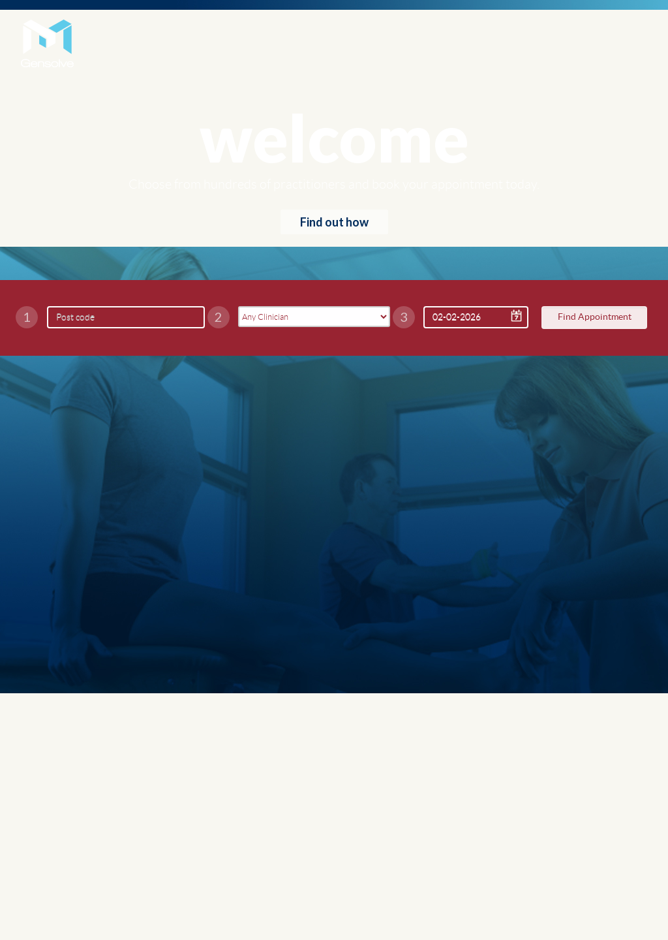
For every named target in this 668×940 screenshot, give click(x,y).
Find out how (334, 222)
